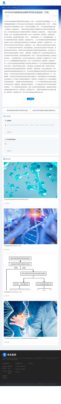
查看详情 (9, 132)
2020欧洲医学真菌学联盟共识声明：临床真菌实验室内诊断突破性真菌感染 (21, 338)
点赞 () (30, 98)
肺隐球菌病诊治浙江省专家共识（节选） (13, 292)
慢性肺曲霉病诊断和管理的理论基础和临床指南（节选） (23, 110)
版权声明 (23, 366)
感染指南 (14, 7)
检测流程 (9, 120)
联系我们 (17, 372)
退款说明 (23, 369)
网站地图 (42, 384)
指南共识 (9, 7)
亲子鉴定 (4, 371)
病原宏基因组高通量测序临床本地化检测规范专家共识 (16, 199)
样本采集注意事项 (11, 139)
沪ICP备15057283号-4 (51, 384)
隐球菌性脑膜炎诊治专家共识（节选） (13, 245)
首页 (5, 7)
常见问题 (17, 366)
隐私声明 (17, 369)
